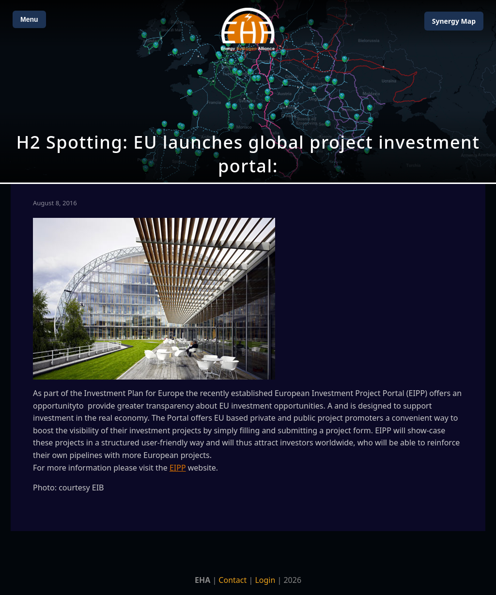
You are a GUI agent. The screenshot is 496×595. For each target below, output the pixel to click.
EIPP (178, 467)
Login (265, 580)
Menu (29, 19)
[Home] (248, 29)
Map (454, 21)
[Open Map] (248, 91)
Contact (232, 580)
